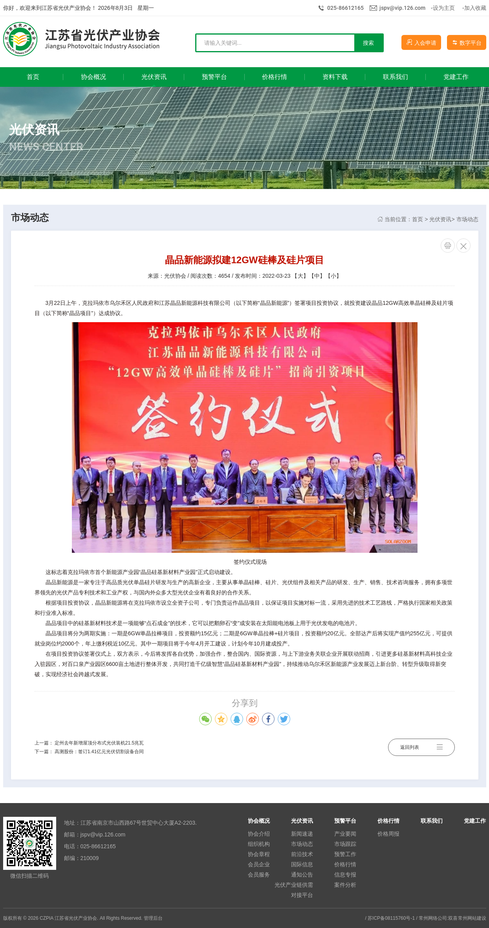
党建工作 (475, 821)
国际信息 (302, 864)
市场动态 (467, 219)
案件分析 (345, 885)
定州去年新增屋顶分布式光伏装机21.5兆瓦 (99, 743)
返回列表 (421, 747)
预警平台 (345, 821)
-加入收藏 (474, 8)
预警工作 (345, 854)
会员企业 (259, 864)
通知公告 (302, 874)
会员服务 (259, 874)
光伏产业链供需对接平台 (294, 890)
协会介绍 (259, 834)
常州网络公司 (433, 918)
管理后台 (153, 918)
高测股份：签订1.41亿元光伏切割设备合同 (99, 751)
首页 (417, 219)
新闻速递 (302, 834)
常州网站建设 (472, 918)
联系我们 (432, 821)
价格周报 (388, 834)
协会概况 (259, 821)
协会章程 (259, 854)
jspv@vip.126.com (402, 8)
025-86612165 (345, 8)
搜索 (368, 43)
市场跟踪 (345, 844)
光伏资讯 (440, 219)
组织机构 (259, 844)
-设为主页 (443, 8)
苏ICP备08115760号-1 (391, 918)
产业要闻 (345, 834)
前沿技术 (302, 854)
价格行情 (345, 864)
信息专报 (345, 874)
